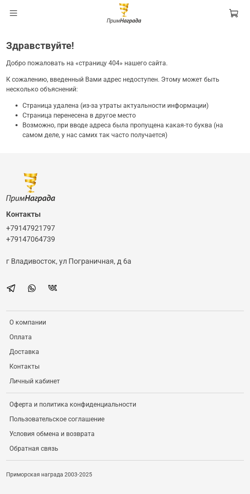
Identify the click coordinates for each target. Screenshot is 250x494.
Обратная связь (33, 448)
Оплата (20, 337)
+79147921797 (30, 228)
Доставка (24, 352)
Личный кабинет (34, 381)
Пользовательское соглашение (56, 419)
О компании (27, 322)
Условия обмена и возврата (52, 434)
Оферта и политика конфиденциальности (72, 404)
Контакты (24, 366)
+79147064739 (30, 239)
